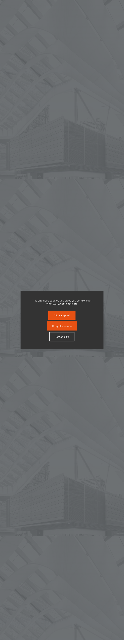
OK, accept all (62, 315)
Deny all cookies (62, 326)
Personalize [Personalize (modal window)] (62, 336)
